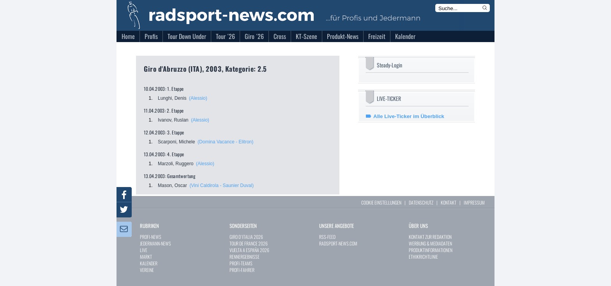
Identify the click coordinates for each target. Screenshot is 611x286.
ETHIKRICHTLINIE (423, 256)
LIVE (143, 250)
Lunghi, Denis (172, 98)
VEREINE (147, 270)
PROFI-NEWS (150, 236)
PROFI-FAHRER (242, 270)
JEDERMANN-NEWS (155, 243)
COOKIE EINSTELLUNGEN (381, 202)
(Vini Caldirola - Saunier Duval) (221, 185)
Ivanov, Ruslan (173, 120)
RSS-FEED (327, 236)
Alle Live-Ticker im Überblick (408, 116)
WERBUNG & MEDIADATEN (430, 243)
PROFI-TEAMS (241, 263)
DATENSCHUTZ (421, 202)
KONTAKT (448, 202)
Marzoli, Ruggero (175, 163)
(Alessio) (198, 98)
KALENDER (148, 263)
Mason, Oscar (172, 185)
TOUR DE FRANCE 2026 (249, 243)
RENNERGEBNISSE (245, 256)
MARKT (146, 256)
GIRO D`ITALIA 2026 (246, 236)
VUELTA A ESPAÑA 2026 (249, 250)
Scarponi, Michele (176, 142)
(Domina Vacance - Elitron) (225, 142)
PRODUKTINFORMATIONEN (430, 250)
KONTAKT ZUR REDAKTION (430, 236)
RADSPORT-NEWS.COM (338, 243)
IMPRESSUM (474, 202)
